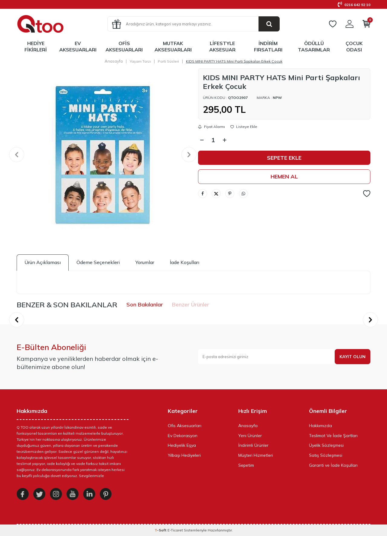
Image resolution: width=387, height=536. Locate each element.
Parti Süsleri (168, 61)
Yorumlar (144, 262)
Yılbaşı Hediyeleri (184, 455)
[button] (16, 154)
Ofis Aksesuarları (124, 46)
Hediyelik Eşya (182, 445)
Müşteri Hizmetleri (255, 455)
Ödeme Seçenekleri (98, 262)
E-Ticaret (175, 530)
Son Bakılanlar (144, 304)
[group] (103, 154)
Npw (277, 97)
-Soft (160, 530)
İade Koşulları (184, 262)
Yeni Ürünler (250, 435)
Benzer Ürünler (190, 304)
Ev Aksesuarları (77, 46)
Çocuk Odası (354, 46)
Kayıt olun (353, 356)
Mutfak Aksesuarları (173, 46)
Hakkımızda (320, 425)
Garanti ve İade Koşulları (333, 465)
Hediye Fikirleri (35, 46)
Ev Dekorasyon (182, 435)
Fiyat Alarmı (211, 127)
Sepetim (246, 465)
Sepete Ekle (284, 157)
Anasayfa (114, 61)
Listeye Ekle (243, 127)
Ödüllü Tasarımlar (314, 46)
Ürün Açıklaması (42, 262)
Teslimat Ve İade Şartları (333, 435)
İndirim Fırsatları (268, 46)
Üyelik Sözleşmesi (326, 445)
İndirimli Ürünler (253, 445)
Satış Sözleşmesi (325, 455)
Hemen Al (284, 176)
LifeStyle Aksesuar (222, 46)
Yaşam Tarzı (140, 61)
